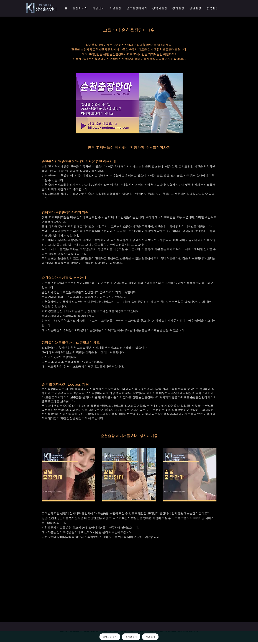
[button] (159, 8)
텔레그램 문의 (109, 636)
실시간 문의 (131, 636)
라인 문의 (150, 636)
